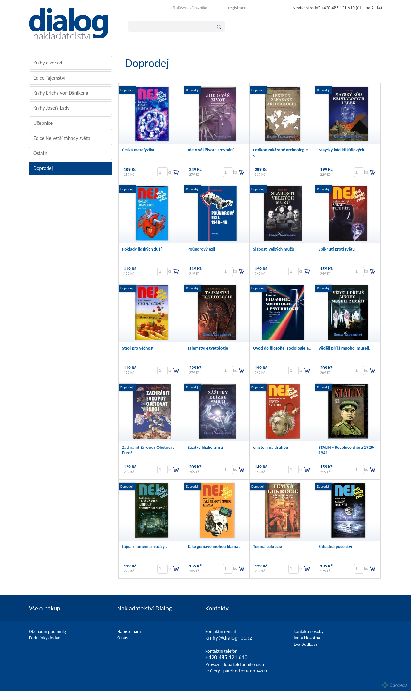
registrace (237, 8)
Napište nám (129, 631)
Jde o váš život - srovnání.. (212, 150)
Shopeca (395, 685)
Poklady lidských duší (142, 249)
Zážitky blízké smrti (205, 447)
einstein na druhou (270, 447)
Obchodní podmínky (48, 631)
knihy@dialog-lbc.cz (229, 637)
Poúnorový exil (201, 249)
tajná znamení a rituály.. (144, 546)
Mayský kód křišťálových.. (343, 150)
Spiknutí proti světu (337, 249)
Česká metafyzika (138, 150)
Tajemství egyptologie (208, 348)
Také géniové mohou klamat (214, 546)
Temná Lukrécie (267, 546)
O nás (122, 638)
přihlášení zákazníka (188, 8)
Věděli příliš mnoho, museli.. (345, 348)
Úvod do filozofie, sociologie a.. (282, 348)
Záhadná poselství (335, 546)
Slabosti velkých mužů (273, 249)
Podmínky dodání (45, 638)
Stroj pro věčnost (137, 348)
